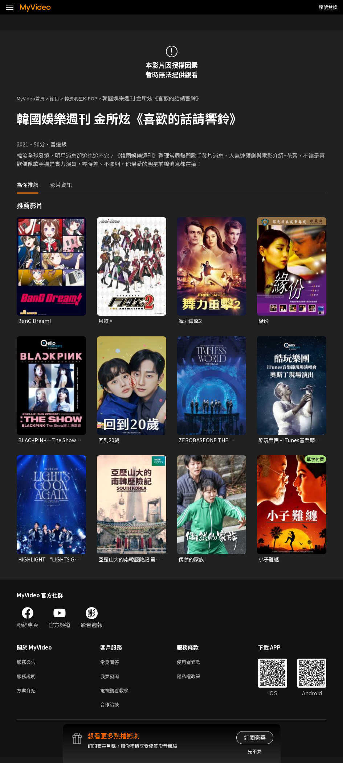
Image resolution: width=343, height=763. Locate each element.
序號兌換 (328, 7)
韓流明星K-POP (90, 98)
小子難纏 (269, 560)
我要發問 (111, 679)
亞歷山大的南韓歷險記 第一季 (128, 561)
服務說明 (27, 679)
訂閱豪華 (255, 737)
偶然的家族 (192, 560)
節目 (60, 98)
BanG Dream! (35, 321)
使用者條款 (194, 664)
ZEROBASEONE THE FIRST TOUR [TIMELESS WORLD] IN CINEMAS (210, 441)
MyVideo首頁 (33, 98)
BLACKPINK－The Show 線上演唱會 (48, 441)
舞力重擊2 (191, 321)
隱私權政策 (194, 679)
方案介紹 (27, 694)
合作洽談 (111, 710)
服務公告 (27, 664)
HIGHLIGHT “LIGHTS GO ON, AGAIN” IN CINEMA (46, 561)
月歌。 (106, 321)
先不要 (255, 751)
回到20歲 (109, 441)
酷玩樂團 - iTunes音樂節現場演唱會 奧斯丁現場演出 (288, 441)
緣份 (263, 321)
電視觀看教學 (116, 694)
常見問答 (111, 664)
